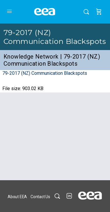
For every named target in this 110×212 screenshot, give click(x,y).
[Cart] (99, 12)
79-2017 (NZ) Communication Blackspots (55, 37)
